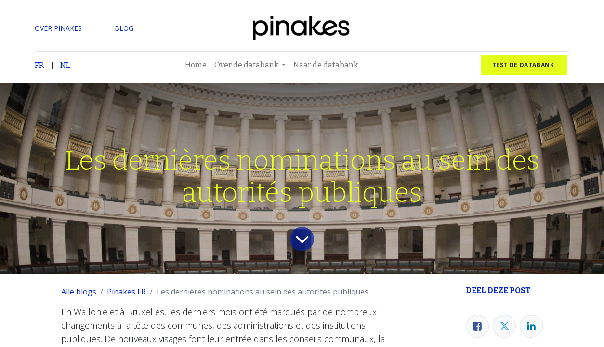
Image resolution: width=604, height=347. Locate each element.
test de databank (524, 65)
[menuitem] (195, 65)
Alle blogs (78, 291)
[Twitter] (504, 326)
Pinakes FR (126, 291)
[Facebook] (477, 326)
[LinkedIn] (531, 326)
